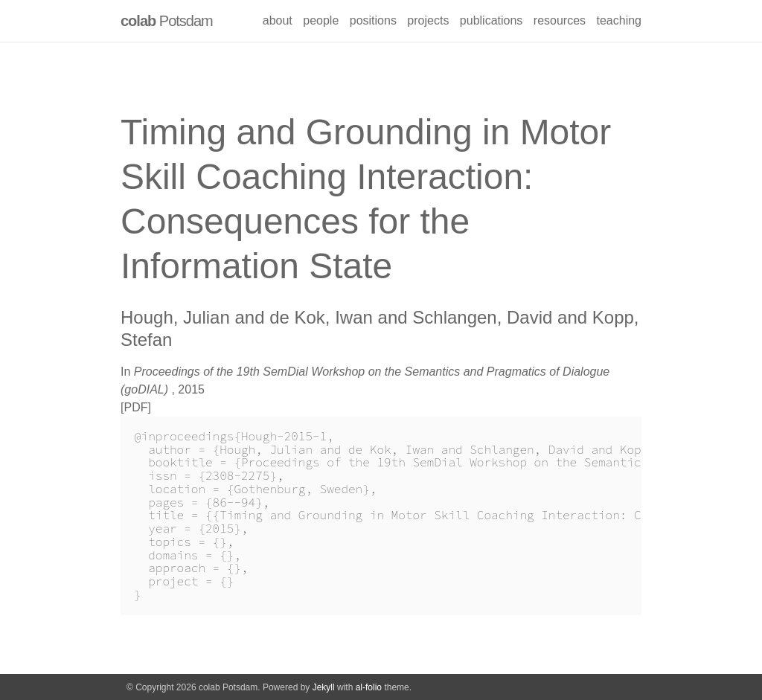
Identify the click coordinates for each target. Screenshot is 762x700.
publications (491, 20)
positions (373, 20)
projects (428, 20)
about (277, 20)
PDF (135, 407)
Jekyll (324, 687)
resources (560, 20)
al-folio (369, 687)
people (321, 20)
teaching (619, 20)
